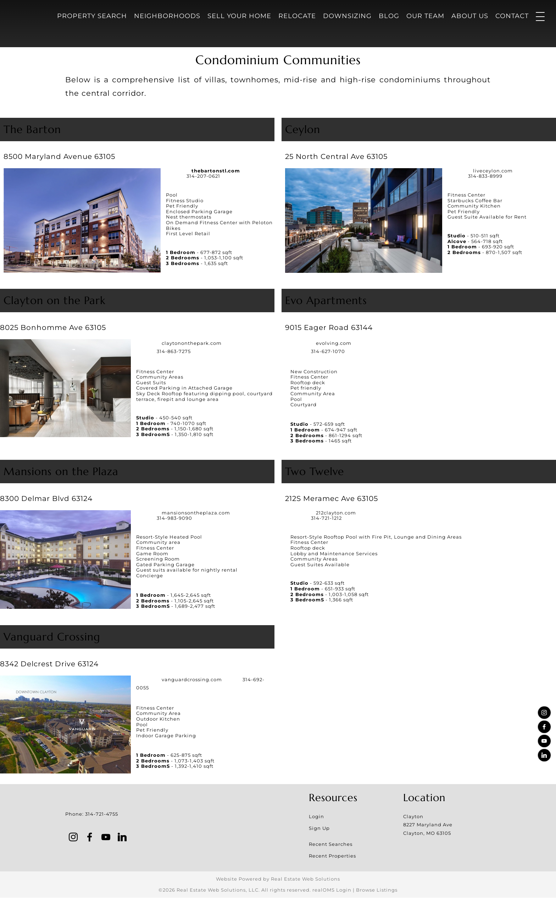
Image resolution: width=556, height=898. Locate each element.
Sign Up (319, 828)
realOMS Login (331, 890)
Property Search (92, 16)
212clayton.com (336, 513)
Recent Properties (332, 856)
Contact (512, 16)
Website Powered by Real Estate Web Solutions (278, 879)
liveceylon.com (493, 170)
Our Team (425, 16)
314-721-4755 (101, 814)
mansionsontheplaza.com (196, 513)
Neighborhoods (167, 16)
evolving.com (333, 343)
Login (316, 817)
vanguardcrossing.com (192, 679)
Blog (389, 16)
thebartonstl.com (215, 170)
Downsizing (347, 16)
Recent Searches (330, 844)
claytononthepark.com (192, 343)
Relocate (297, 16)
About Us (469, 16)
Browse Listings (376, 890)
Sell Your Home (239, 16)
